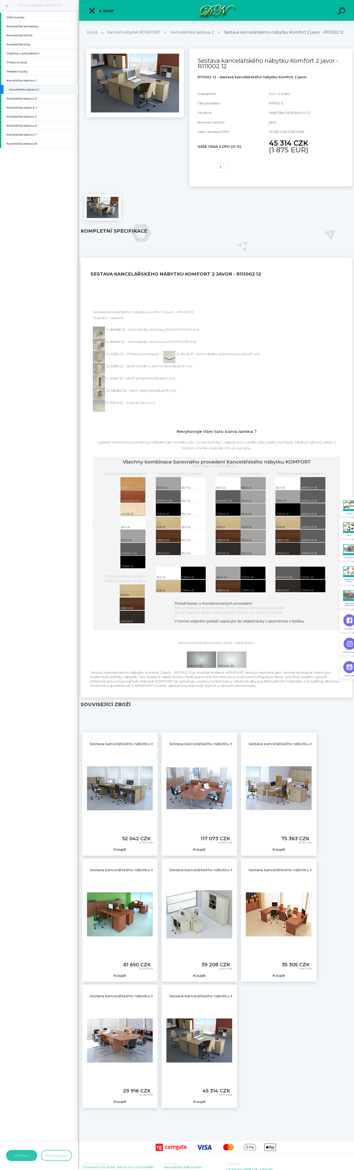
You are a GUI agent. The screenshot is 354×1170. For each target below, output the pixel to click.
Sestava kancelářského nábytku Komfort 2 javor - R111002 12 (225, 996)
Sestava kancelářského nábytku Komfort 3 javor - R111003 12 (225, 743)
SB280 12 (119, 390)
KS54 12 (117, 354)
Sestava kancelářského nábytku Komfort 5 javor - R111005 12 (146, 870)
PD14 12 (117, 402)
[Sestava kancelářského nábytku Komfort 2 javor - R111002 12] (135, 50)
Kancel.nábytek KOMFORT (40, 5)
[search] (342, 11)
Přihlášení (22, 1155)
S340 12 (117, 378)
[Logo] (217, 10)
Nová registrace (56, 1155)
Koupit (204, 167)
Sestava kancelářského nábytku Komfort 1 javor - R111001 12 (145, 743)
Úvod (92, 32)
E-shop (101, 11)
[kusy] (223, 167)
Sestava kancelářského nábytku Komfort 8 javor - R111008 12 (146, 996)
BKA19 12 (117, 342)
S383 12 (117, 366)
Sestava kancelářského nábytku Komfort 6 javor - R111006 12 (225, 870)
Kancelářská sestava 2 (192, 32)
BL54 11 (187, 354)
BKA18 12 (118, 329)
